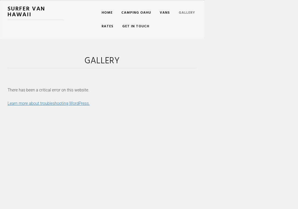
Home (107, 13)
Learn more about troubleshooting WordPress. (49, 103)
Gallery (187, 13)
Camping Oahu (136, 13)
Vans (165, 13)
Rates (107, 26)
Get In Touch (135, 26)
